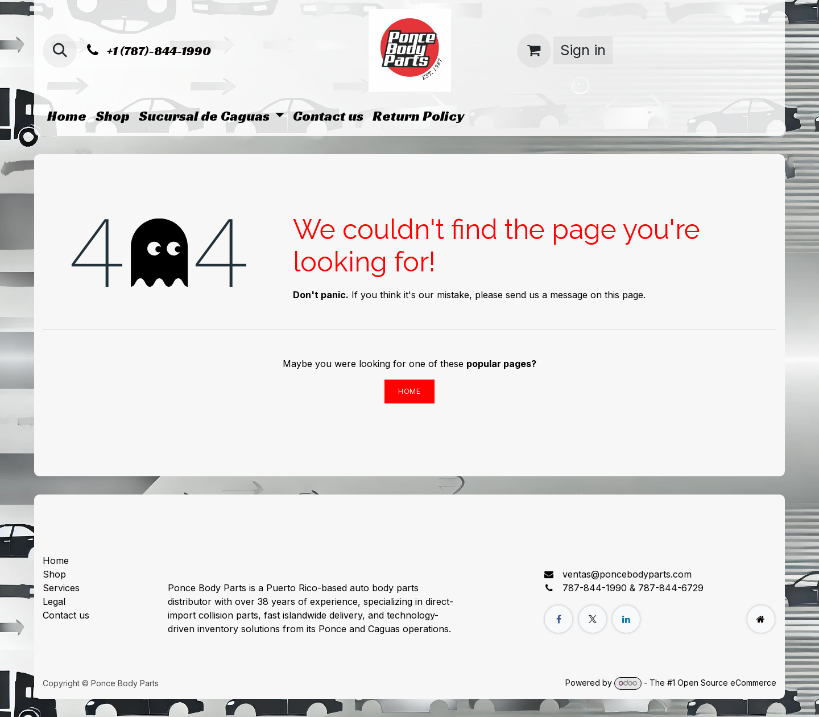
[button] (60, 51)
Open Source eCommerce (726, 682)
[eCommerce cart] (534, 51)
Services (61, 588)
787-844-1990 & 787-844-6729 (633, 588)
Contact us (66, 615)
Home (409, 391)
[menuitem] (67, 116)
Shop (54, 574)
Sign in (583, 50)
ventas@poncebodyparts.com (627, 574)
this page (624, 294)
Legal (54, 601)
